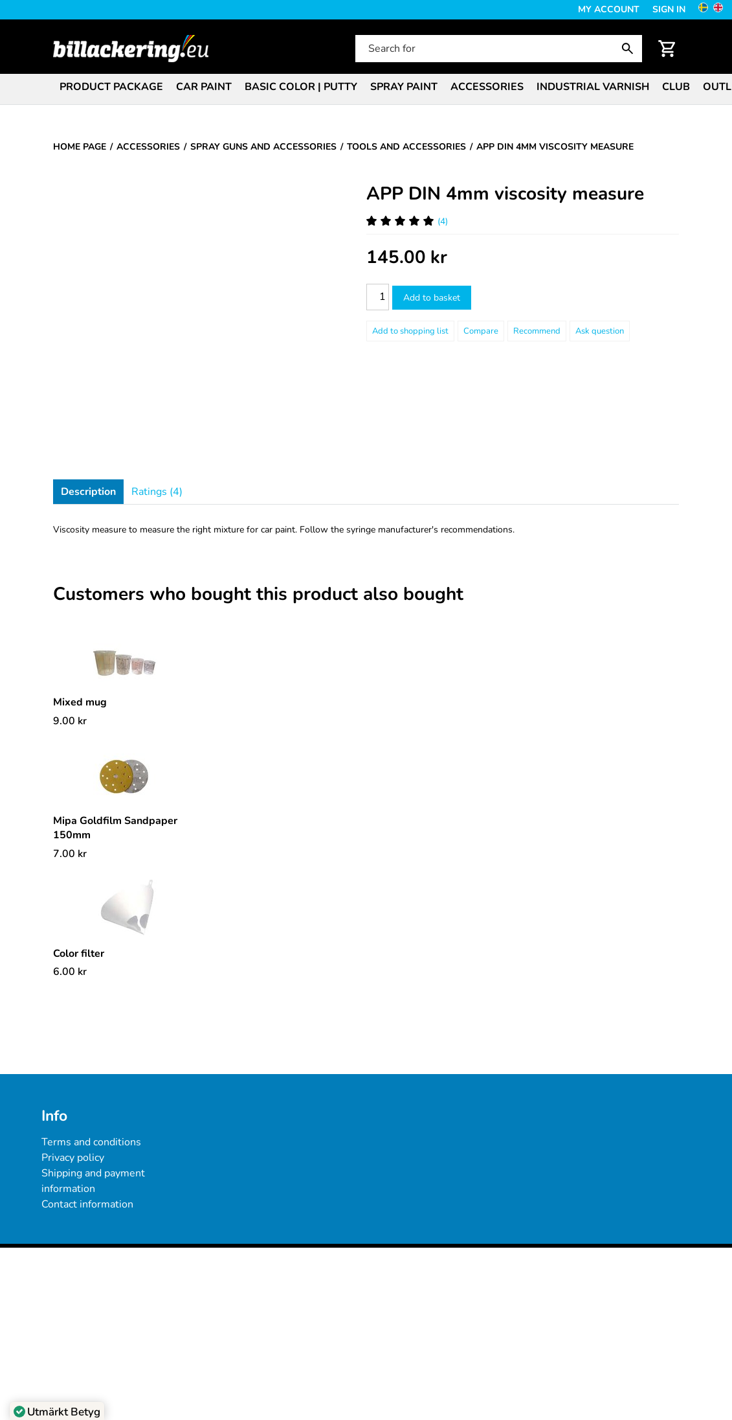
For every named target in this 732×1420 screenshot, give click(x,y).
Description (88, 492)
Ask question (599, 331)
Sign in (668, 9)
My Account (608, 9)
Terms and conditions (91, 1142)
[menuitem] (111, 85)
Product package (111, 87)
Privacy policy (72, 1158)
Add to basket (431, 298)
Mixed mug (80, 702)
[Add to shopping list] (410, 331)
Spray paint (404, 87)
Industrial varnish (593, 87)
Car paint (204, 87)
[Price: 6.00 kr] (70, 971)
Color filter (78, 953)
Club (676, 87)
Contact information (87, 1204)
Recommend (536, 331)
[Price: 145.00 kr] (406, 257)
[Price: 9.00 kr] (70, 721)
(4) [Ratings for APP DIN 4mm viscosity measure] (407, 221)
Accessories (487, 87)
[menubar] (366, 88)
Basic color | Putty (301, 87)
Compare (480, 331)
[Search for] (497, 48)
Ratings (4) (157, 492)
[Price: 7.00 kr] (70, 854)
